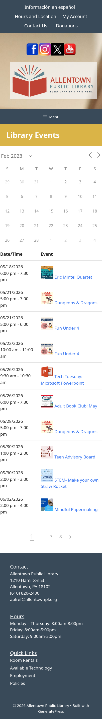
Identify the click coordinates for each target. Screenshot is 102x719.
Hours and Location (35, 16)
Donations (67, 26)
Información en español (50, 7)
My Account (74, 16)
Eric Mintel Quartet (73, 277)
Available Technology (31, 668)
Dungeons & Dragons (75, 302)
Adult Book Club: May (75, 406)
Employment (22, 675)
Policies (17, 683)
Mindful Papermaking (76, 509)
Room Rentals (24, 660)
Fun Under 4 (66, 328)
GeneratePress (51, 711)
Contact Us (35, 26)
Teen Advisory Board (74, 457)
